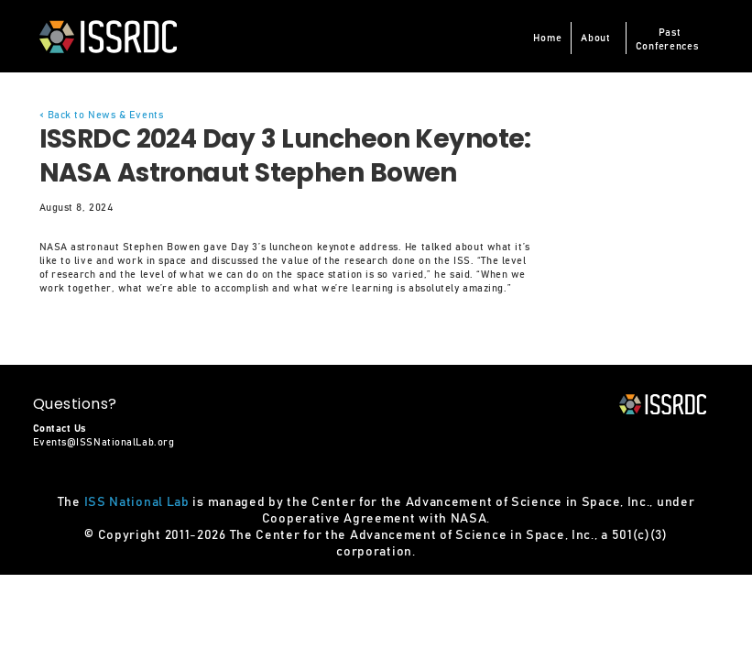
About (596, 38)
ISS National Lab (137, 502)
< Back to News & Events (101, 115)
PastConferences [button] (667, 39)
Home (547, 38)
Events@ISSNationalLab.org (104, 442)
